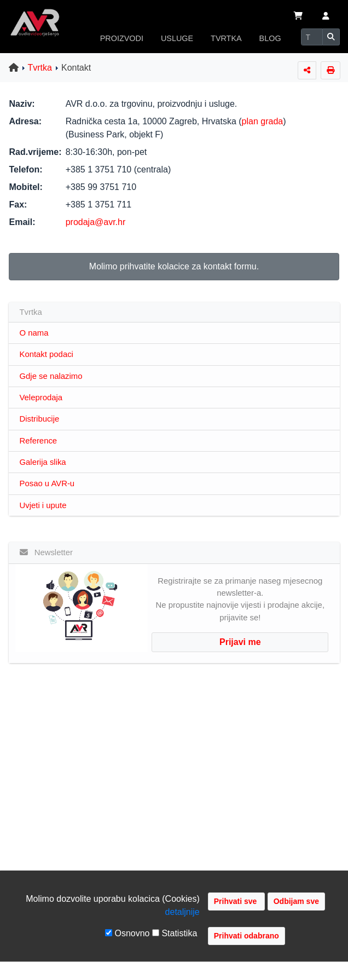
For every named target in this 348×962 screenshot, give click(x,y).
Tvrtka (40, 67)
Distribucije (40, 418)
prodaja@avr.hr (96, 222)
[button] (326, 17)
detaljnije (182, 912)
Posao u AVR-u (47, 483)
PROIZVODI (121, 38)
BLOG (270, 38)
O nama (34, 333)
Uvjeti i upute (43, 505)
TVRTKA (226, 38)
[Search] (312, 36)
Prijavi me (240, 642)
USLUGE (177, 38)
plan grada (262, 121)
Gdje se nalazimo (51, 376)
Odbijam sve (296, 901)
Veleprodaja (41, 397)
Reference (38, 440)
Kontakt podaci (46, 354)
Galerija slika (43, 462)
